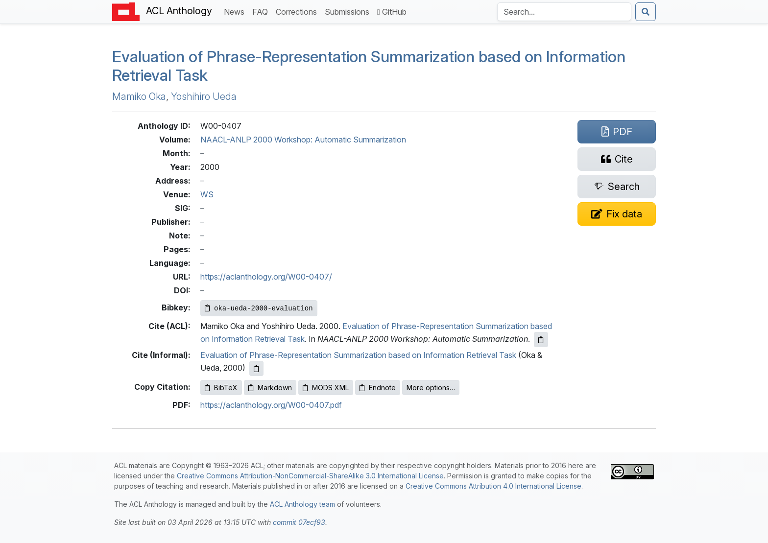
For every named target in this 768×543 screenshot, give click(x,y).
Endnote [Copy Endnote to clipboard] (378, 387)
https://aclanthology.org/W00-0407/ (266, 277)
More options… (431, 387)
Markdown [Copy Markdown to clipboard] (270, 387)
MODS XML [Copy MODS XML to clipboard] (326, 387)
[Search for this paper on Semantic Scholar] (616, 186)
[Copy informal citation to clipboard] (256, 368)
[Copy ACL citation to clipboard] (541, 339)
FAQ (262, 11)
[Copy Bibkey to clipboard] (258, 308)
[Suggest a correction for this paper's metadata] (616, 214)
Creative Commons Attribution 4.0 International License (493, 486)
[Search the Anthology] (564, 11)
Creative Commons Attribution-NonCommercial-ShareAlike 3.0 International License (310, 476)
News (236, 11)
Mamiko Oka (139, 96)
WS (207, 194)
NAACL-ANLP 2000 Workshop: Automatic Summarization (303, 139)
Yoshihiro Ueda (204, 96)
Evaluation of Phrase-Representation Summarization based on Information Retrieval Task (368, 66)
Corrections (298, 11)
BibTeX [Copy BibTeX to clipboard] (221, 387)
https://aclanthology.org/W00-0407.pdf (271, 405)
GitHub (392, 12)
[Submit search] (645, 11)
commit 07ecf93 (299, 522)
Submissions (349, 11)
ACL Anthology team (302, 504)
